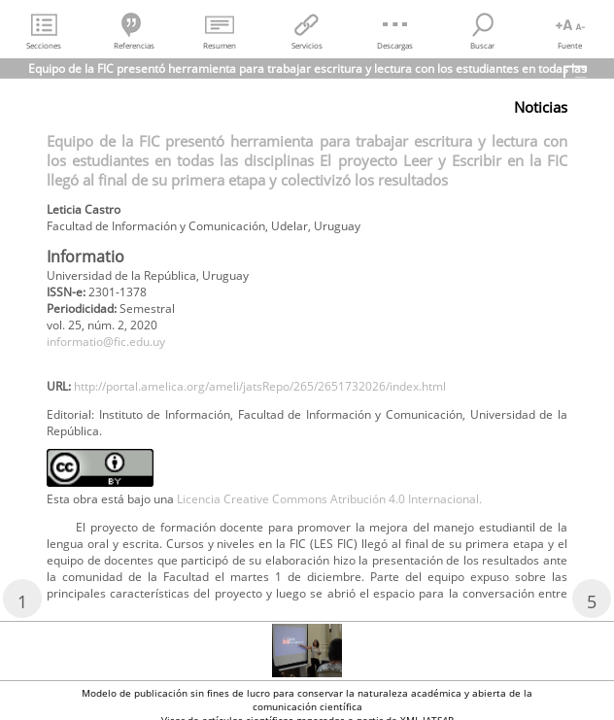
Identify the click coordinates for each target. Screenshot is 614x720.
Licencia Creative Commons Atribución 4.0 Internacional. (329, 499)
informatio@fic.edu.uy (106, 341)
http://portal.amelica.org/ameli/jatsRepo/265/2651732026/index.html (260, 386)
